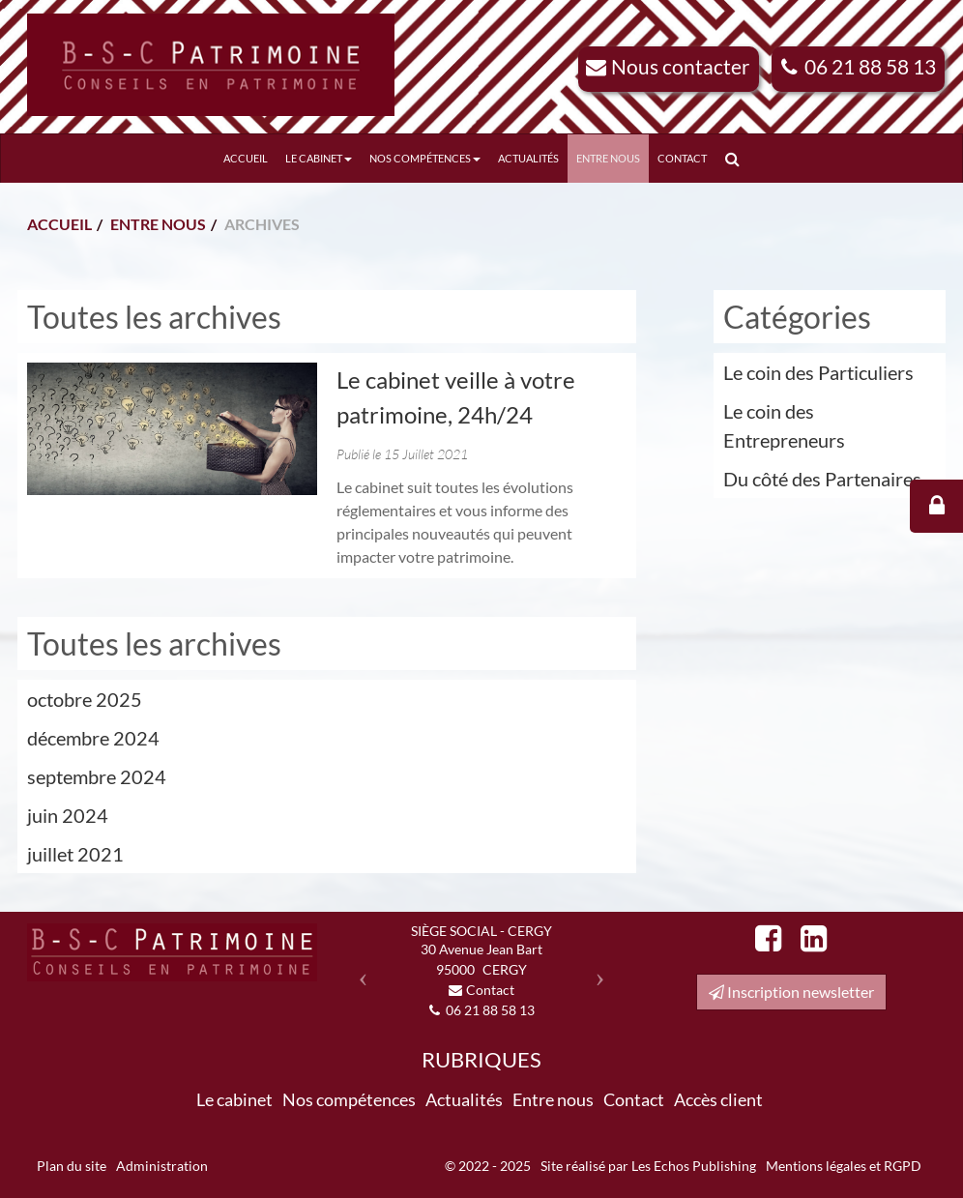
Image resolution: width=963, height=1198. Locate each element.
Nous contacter (680, 66)
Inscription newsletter (791, 991)
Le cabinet (318, 158)
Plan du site (71, 1165)
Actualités (528, 158)
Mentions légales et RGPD (843, 1165)
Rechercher (736, 158)
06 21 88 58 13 (870, 66)
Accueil (245, 158)
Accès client (718, 1099)
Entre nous (608, 158)
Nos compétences (425, 158)
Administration (162, 1165)
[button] (358, 971)
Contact (682, 158)
